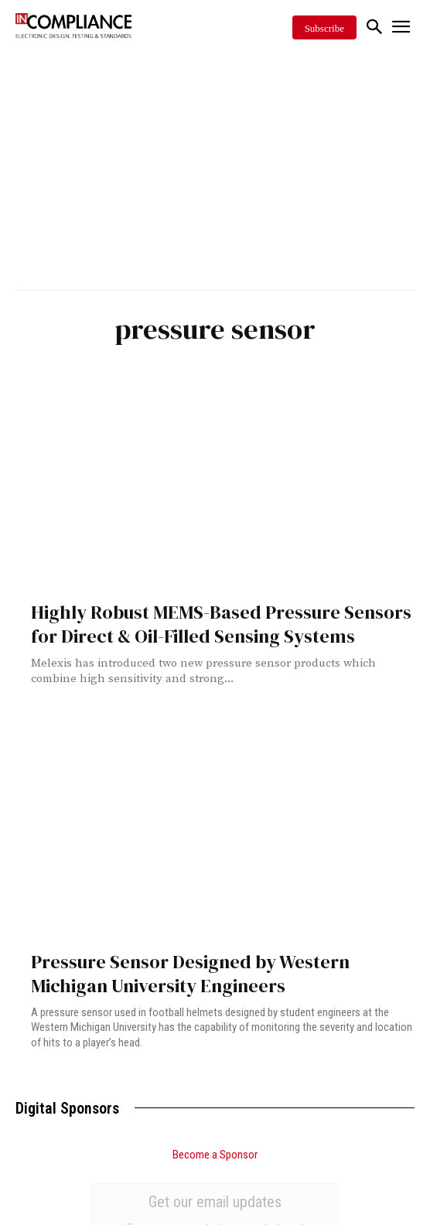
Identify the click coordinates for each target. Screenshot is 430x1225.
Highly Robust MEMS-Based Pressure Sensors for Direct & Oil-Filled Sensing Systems (221, 624)
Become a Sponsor (215, 1155)
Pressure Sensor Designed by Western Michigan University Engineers (190, 973)
